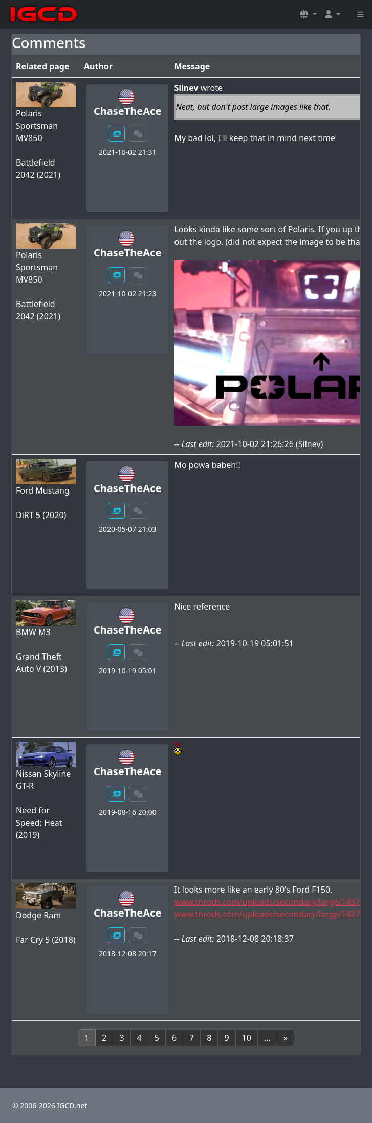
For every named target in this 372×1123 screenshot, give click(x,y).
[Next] (285, 1037)
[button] (308, 14)
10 (246, 1037)
